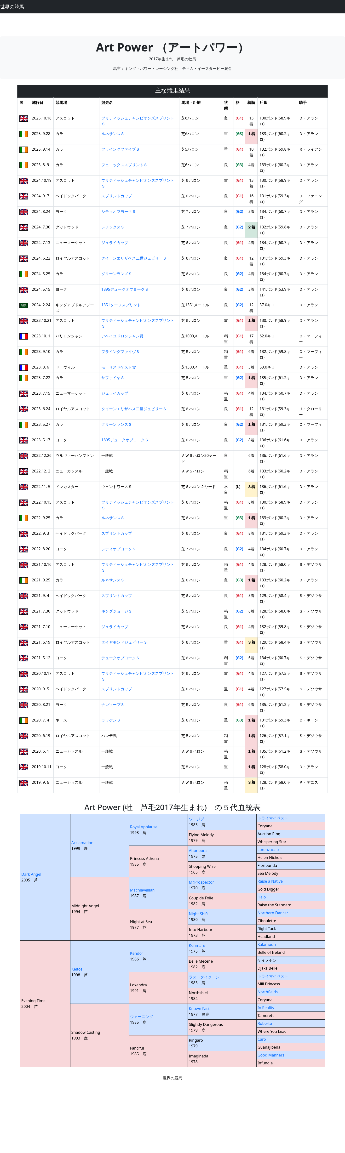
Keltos (76, 969)
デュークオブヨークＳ (120, 657)
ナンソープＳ (112, 704)
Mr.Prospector (201, 882)
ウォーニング (141, 1016)
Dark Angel (31, 874)
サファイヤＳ (112, 377)
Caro (262, 1039)
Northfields (268, 991)
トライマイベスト (273, 818)
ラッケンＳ (111, 720)
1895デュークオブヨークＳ (125, 289)
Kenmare (197, 945)
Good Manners (271, 1055)
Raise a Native (270, 881)
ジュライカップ (114, 242)
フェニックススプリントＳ (124, 164)
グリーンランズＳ (116, 273)
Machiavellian (142, 890)
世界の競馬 (12, 6)
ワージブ (196, 819)
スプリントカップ (116, 196)
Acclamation (82, 842)
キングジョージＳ (116, 611)
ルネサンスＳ (112, 133)
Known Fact (199, 1008)
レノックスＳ (112, 227)
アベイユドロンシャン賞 (122, 336)
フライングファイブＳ (120, 149)
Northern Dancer (273, 912)
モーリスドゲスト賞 (118, 367)
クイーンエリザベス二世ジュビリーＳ (134, 258)
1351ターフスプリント (121, 304)
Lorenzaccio (268, 849)
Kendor (136, 953)
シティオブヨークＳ (118, 211)
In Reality (266, 1007)
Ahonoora (198, 850)
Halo (262, 897)
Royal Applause (143, 826)
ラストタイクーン (204, 977)
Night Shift (198, 913)
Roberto (265, 1023)
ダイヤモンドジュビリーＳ (124, 642)
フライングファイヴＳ (120, 351)
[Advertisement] (172, 24)
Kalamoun (267, 944)
